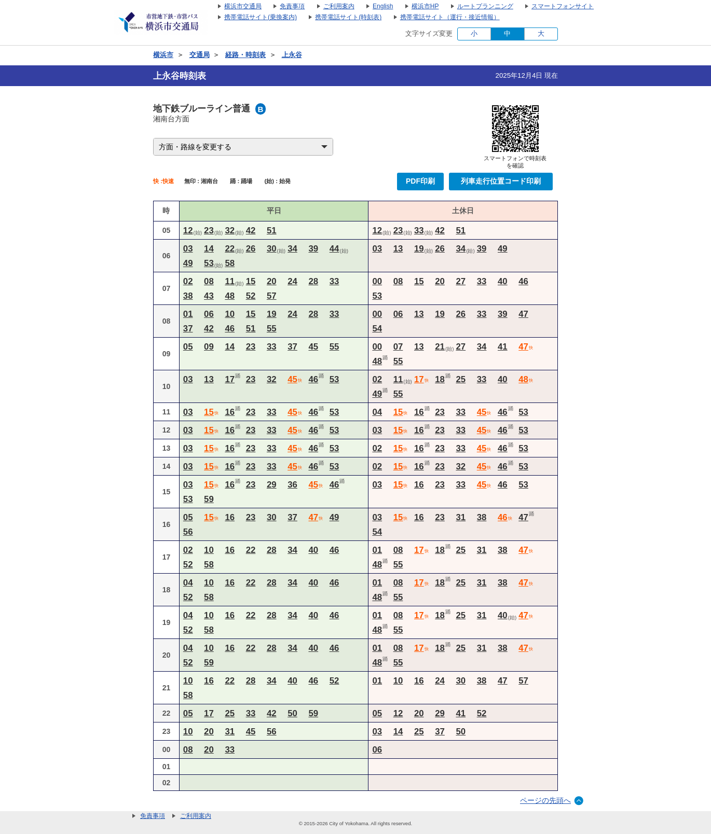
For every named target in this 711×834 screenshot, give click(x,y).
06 (209, 314)
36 (292, 485)
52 (251, 296)
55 (272, 328)
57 (272, 296)
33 (419, 230)
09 (209, 347)
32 (230, 230)
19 (419, 249)
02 (188, 281)
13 (398, 249)
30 (272, 249)
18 (440, 379)
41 (503, 347)
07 (398, 347)
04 (377, 412)
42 (251, 230)
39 (313, 249)
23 (209, 230)
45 (313, 347)
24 (292, 281)
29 (272, 485)
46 (523, 281)
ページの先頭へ (545, 800)
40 (503, 281)
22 (230, 249)
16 (230, 412)
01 (188, 314)
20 (272, 281)
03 (188, 249)
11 (230, 281)
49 (188, 263)
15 (251, 281)
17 (230, 379)
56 (188, 532)
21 (440, 347)
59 (209, 499)
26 (251, 249)
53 (209, 263)
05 (188, 347)
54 (377, 328)
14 (209, 249)
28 (313, 281)
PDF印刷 (420, 181)
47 (523, 314)
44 (334, 249)
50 (292, 713)
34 (292, 249)
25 (461, 379)
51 (272, 230)
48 (230, 296)
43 (209, 296)
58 (230, 263)
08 (209, 281)
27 (461, 281)
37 (188, 328)
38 (188, 296)
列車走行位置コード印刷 (501, 181)
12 (188, 230)
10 (230, 314)
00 (377, 281)
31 (461, 517)
